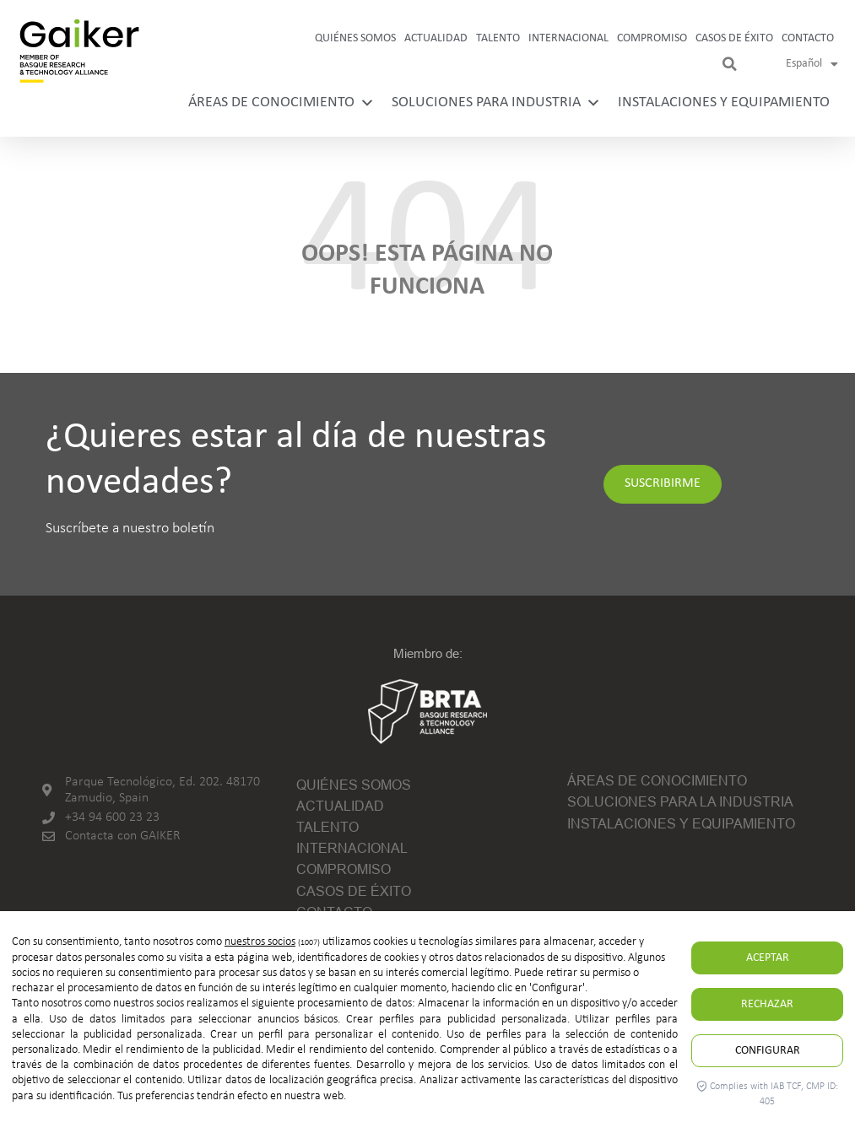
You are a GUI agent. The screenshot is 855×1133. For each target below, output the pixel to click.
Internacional (568, 38)
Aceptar (767, 958)
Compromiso (652, 38)
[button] (729, 64)
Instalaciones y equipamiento (724, 102)
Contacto (808, 38)
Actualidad (436, 38)
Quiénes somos (355, 38)
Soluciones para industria (496, 102)
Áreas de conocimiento (281, 102)
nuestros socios (260, 942)
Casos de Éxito (734, 38)
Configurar (767, 1050)
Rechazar (767, 1004)
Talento (498, 38)
